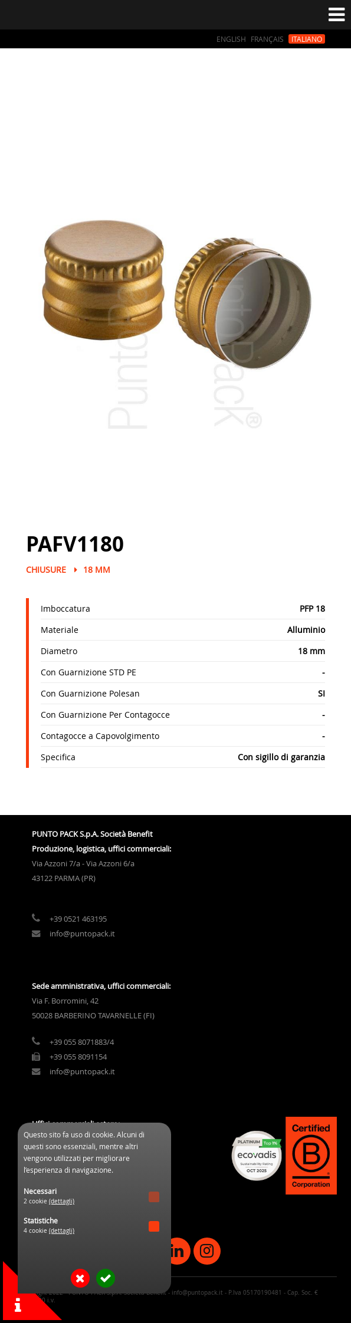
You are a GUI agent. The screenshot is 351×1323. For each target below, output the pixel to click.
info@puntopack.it (82, 934)
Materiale (59, 629)
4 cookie (49, 1231)
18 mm (96, 569)
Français (267, 39)
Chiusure (46, 569)
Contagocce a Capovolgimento (100, 735)
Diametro (59, 650)
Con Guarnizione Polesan (90, 693)
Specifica (58, 757)
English (231, 39)
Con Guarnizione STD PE (88, 672)
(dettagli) (61, 1201)
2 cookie (49, 1201)
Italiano (306, 39)
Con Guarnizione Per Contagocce (105, 714)
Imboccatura (65, 608)
